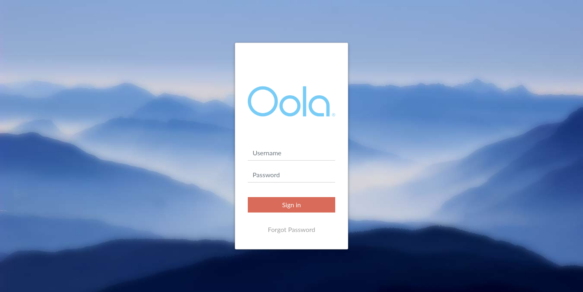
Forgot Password (291, 229)
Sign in (291, 204)
